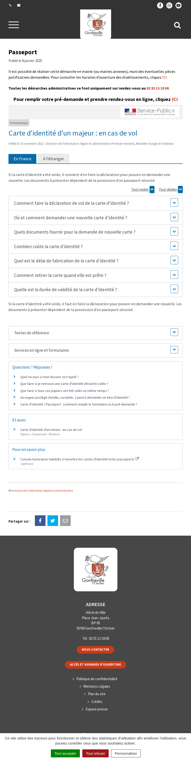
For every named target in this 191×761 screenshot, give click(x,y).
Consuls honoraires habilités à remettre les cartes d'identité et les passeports (79, 459)
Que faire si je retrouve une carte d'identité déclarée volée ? (64, 383)
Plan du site (97, 694)
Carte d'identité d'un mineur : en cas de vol (51, 429)
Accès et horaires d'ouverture (95, 664)
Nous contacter (95, 649)
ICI (164, 77)
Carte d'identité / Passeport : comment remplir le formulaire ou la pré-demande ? (78, 404)
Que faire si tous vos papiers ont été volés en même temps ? (64, 390)
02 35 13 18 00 (157, 88)
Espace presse (97, 709)
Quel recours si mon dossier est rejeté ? (49, 377)
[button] (95, 203)
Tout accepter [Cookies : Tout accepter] (65, 753)
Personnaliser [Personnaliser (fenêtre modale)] (126, 753)
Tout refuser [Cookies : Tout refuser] (95, 753)
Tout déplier (171, 189)
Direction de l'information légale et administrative (42, 490)
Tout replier (142, 189)
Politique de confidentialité (96, 679)
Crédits (96, 701)
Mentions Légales (96, 686)
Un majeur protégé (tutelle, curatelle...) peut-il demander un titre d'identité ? (75, 397)
